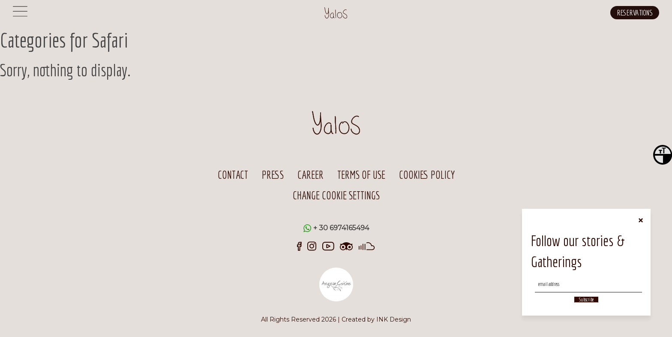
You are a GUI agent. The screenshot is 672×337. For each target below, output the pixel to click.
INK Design (393, 319)
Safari (110, 40)
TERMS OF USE (361, 174)
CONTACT (233, 174)
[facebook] (299, 246)
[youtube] (328, 246)
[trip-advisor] (346, 246)
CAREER (310, 174)
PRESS (273, 174)
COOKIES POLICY (427, 174)
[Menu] (20, 16)
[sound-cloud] (367, 246)
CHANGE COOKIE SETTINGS (336, 195)
